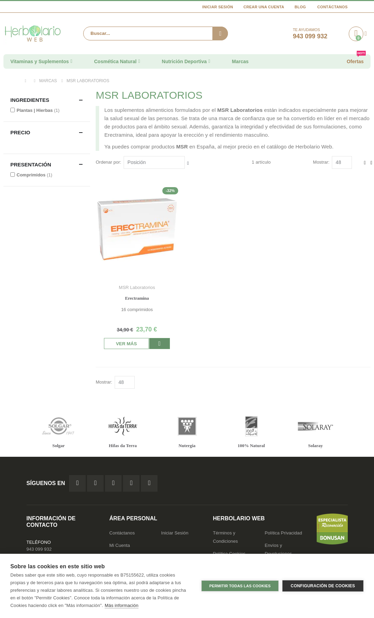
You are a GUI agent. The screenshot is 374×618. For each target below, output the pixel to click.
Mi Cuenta (119, 545)
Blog (300, 7)
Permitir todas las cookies (240, 586)
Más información (121, 605)
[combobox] (155, 33)
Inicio (27, 81)
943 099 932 (39, 549)
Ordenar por (109, 162)
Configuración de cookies (323, 585)
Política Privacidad (283, 533)
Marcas (48, 81)
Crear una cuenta (263, 7)
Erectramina (138, 297)
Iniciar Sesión (217, 7)
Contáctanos (332, 7)
